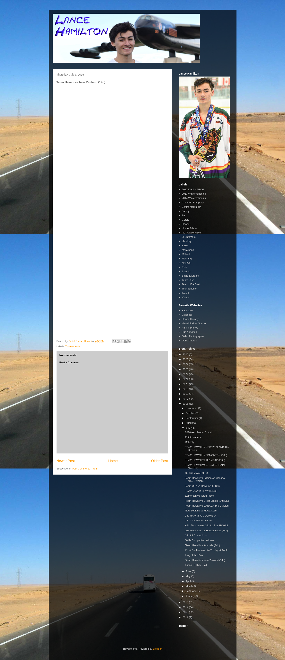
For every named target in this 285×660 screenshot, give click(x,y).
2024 (186, 364)
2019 (186, 388)
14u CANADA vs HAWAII (199, 520)
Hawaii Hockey (190, 319)
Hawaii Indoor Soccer (194, 323)
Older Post (159, 461)
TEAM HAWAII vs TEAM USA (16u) (205, 460)
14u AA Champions (196, 535)
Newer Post (66, 461)
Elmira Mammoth (191, 206)
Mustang (187, 258)
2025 (186, 359)
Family (185, 211)
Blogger (157, 648)
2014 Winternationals (194, 198)
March (189, 586)
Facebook (187, 310)
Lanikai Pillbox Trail (196, 565)
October (190, 413)
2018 (186, 393)
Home (113, 461)
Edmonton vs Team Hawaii (200, 495)
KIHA (185, 245)
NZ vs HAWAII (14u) (196, 472)
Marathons (188, 250)
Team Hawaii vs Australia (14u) (202, 545)
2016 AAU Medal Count (198, 432)
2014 (186, 607)
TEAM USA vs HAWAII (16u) (201, 490)
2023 (186, 369)
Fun (184, 215)
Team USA (188, 280)
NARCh (186, 262)
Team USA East (191, 284)
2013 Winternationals (194, 193)
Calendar (187, 314)
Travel (185, 293)
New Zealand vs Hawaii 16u (201, 510)
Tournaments (72, 346)
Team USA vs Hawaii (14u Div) (202, 486)
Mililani (186, 254)
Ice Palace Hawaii (192, 232)
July (188, 428)
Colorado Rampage (193, 202)
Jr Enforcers (189, 236)
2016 (186, 403)
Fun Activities (189, 331)
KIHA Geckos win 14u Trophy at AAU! (206, 550)
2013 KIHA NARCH (193, 189)
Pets (184, 267)
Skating (186, 271)
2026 (186, 354)
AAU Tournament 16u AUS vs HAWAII (206, 525)
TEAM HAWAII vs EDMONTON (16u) (206, 455)
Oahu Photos (189, 340)
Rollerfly (189, 442)
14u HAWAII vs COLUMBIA (200, 515)
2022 (186, 374)
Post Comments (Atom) (85, 468)
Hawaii (186, 224)
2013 (186, 612)
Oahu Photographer (193, 336)
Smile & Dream (190, 275)
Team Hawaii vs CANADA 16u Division (207, 505)
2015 (186, 602)
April (188, 581)
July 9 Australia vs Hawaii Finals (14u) (206, 530)
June (189, 571)
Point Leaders (193, 437)
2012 (186, 617)
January (190, 596)
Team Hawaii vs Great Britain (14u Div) (207, 500)
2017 (186, 398)
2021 (186, 379)
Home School (189, 228)
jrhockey (186, 241)
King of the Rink (194, 555)
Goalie (185, 219)
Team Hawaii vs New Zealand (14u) (205, 560)
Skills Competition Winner (199, 540)
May (188, 576)
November (192, 408)
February (191, 591)
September (192, 418)
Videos (186, 297)
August (190, 422)
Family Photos (190, 327)
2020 (186, 384)
